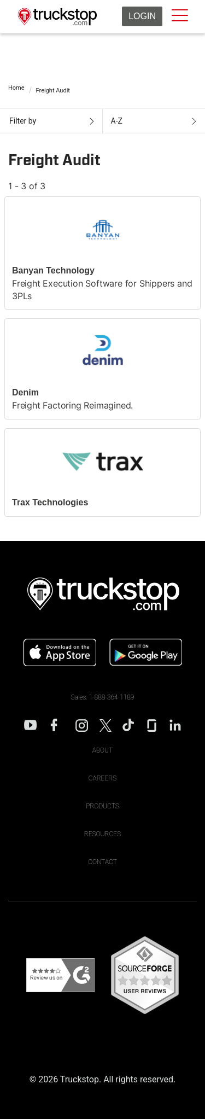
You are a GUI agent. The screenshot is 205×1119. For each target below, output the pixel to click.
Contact (102, 862)
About (102, 750)
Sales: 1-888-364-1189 (102, 697)
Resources (102, 834)
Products (102, 806)
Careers (102, 778)
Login (142, 16)
